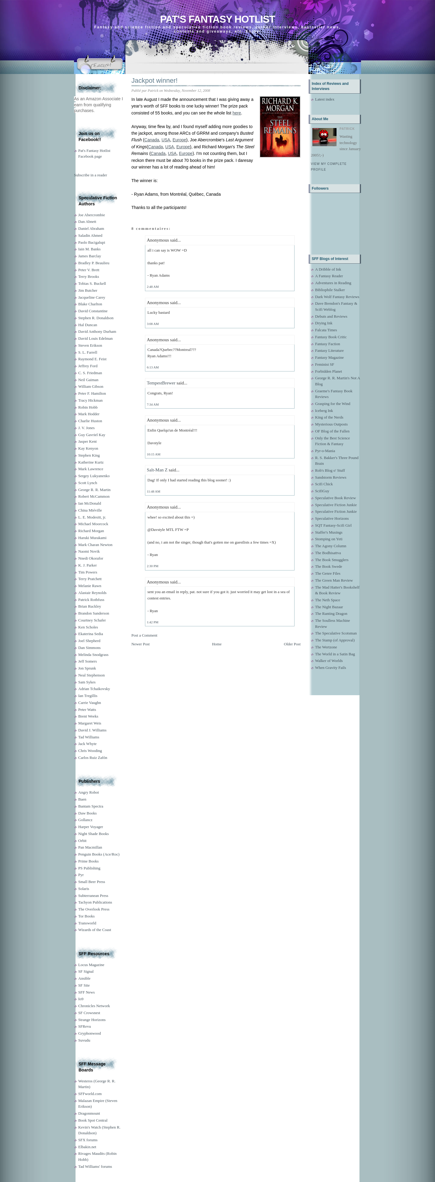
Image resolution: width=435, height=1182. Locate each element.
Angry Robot (88, 792)
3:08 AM (153, 324)
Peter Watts (87, 709)
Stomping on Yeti (329, 539)
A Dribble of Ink (328, 269)
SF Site (84, 985)
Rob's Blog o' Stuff (330, 470)
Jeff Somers (87, 661)
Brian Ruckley (89, 606)
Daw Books (87, 813)
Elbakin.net (87, 1147)
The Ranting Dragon (331, 613)
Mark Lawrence (90, 469)
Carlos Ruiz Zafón (92, 757)
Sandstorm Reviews (330, 477)
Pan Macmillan (90, 847)
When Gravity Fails (330, 667)
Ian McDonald (89, 503)
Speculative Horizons (332, 518)
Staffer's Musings (329, 532)
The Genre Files (327, 573)
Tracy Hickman (90, 400)
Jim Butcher (87, 290)
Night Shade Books (93, 833)
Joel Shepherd (89, 640)
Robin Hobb (88, 407)
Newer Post (140, 644)
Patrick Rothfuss (91, 599)
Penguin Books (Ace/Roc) (98, 854)
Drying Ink (323, 323)
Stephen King (89, 455)
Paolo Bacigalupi (91, 242)
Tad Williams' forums (95, 1166)
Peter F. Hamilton (92, 393)
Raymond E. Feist (92, 359)
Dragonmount (89, 1113)
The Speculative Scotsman (336, 633)
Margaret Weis (89, 723)
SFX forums (88, 1140)
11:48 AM (153, 491)
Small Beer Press (91, 881)
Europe (179, 139)
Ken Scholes (88, 627)
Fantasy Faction (327, 344)
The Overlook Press (93, 909)
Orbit (82, 840)
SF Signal (86, 971)
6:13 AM (153, 367)
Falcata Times (326, 330)
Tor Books (86, 916)
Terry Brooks (88, 276)
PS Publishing (89, 868)
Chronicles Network (94, 1006)
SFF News (86, 992)
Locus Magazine (91, 964)
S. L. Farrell (87, 352)
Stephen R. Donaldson (96, 318)
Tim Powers (87, 572)
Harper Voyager (90, 826)
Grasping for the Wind (332, 403)
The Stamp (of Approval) (335, 640)
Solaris (83, 888)
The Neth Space (327, 600)
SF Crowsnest (89, 1012)
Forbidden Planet (328, 371)
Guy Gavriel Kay (91, 434)
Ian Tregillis (87, 695)
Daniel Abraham (91, 228)
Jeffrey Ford (88, 366)
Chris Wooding (90, 750)
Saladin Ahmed (90, 235)
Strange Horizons (92, 1019)
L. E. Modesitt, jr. (92, 517)
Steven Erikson (90, 345)
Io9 (80, 999)
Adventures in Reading (333, 283)
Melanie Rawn (89, 585)
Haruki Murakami (92, 537)
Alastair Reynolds (92, 592)
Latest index (324, 99)
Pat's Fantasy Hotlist (217, 19)
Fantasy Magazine (329, 357)
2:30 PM (152, 566)
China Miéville (90, 510)
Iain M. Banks (89, 249)
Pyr (81, 874)
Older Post (292, 644)
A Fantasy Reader (329, 276)
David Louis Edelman (95, 338)
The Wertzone (326, 647)
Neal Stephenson (91, 675)
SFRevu (84, 1026)
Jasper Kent (87, 441)
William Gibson (90, 386)
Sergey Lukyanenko (94, 476)
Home (217, 644)
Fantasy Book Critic (331, 337)
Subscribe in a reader (90, 175)
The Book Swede (328, 566)
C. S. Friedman (90, 373)
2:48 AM (153, 286)
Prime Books (88, 861)
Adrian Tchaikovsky (94, 688)
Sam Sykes (86, 682)
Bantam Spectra (90, 806)
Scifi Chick (324, 484)
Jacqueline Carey (91, 297)
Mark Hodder (88, 414)
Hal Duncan (87, 325)
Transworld (87, 923)
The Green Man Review (334, 580)
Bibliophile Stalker (330, 289)
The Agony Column (330, 546)
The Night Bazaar (329, 607)
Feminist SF (324, 364)
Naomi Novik (89, 551)
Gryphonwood (89, 1033)
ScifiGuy (322, 491)
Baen (82, 799)
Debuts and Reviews (331, 316)
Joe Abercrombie (91, 215)
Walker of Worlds (329, 660)
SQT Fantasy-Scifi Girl (333, 525)
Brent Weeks (88, 716)
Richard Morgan (91, 530)
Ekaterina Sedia (90, 633)
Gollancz (85, 819)
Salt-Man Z (157, 469)
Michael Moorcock (93, 524)
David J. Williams (92, 730)
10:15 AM (153, 454)
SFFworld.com (90, 1093)
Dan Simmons (89, 647)
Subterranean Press (93, 895)
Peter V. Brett (88, 270)
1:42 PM (152, 622)
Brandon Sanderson (93, 613)
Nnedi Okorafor (90, 558)
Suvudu (84, 1040)
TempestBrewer (161, 383)
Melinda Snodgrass (93, 654)
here (237, 113)
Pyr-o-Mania (325, 450)
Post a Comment (144, 635)
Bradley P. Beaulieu (93, 263)
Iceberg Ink (324, 410)
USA (166, 139)
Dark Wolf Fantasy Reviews (337, 296)
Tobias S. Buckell (92, 283)
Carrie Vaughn (89, 702)
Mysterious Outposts (331, 424)
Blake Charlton (90, 304)
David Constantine (93, 311)
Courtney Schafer (92, 620)
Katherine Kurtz (91, 462)
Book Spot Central (93, 1120)
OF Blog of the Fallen (332, 431)
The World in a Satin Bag (335, 654)
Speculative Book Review (335, 498)
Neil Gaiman (88, 379)
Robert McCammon (94, 496)
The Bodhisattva (328, 553)
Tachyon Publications (95, 902)
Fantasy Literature (329, 350)
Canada (151, 139)
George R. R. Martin (94, 489)
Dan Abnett (87, 221)
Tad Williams (88, 737)
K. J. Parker (87, 565)
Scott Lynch (87, 482)
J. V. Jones (86, 428)
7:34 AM (153, 404)
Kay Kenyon (88, 448)
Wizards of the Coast (94, 929)
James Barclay (89, 256)
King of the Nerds (329, 417)
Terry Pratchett (90, 579)
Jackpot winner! (154, 80)
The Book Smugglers (332, 559)
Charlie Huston (90, 421)
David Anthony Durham (97, 331)
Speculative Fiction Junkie (336, 505)
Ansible (84, 978)
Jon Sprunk (87, 668)
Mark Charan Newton (95, 544)
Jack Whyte (87, 743)
